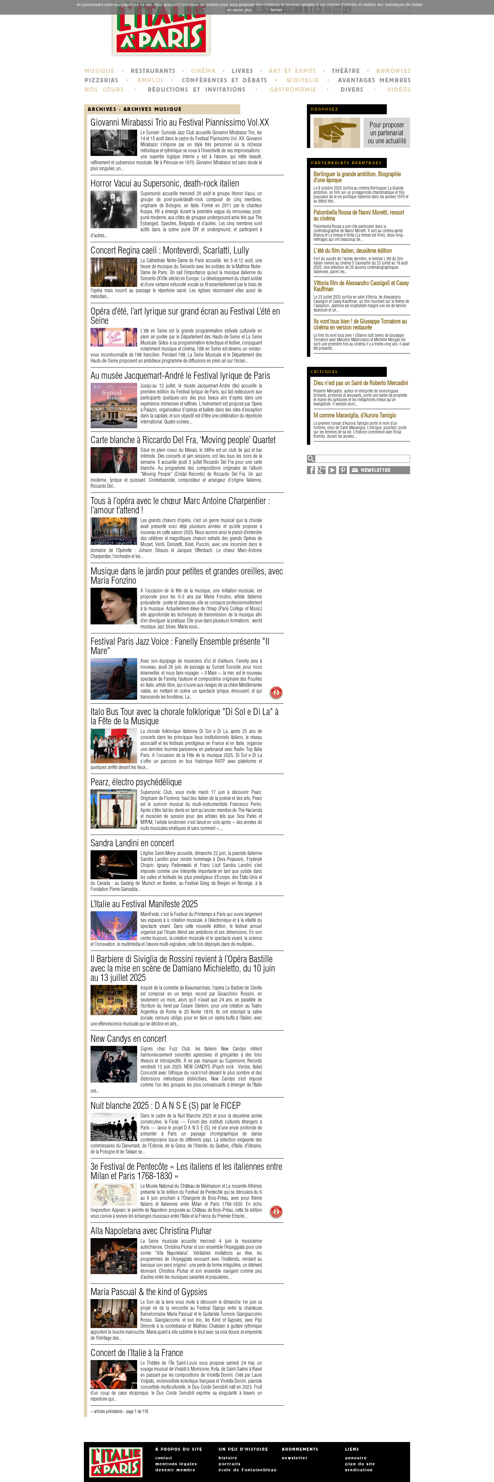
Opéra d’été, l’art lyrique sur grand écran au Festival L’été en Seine (185, 315)
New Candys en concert (128, 1038)
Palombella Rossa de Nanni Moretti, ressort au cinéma (359, 215)
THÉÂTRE (346, 71)
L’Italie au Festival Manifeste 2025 (144, 904)
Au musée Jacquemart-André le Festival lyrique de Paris (180, 375)
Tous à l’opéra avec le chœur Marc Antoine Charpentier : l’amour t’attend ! (180, 505)
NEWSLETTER (376, 470)
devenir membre (175, 1470)
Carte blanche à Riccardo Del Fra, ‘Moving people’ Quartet (183, 439)
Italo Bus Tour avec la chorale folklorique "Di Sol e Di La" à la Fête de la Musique (185, 716)
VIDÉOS (399, 89)
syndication (359, 1470)
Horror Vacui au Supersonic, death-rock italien (165, 183)
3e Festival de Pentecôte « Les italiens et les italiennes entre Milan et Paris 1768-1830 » (186, 1170)
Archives (102, 109)
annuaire (356, 1458)
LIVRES (242, 71)
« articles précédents (107, 1411)
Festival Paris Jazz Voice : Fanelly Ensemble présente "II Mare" (180, 645)
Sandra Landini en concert (132, 843)
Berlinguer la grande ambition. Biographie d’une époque (357, 177)
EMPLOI (150, 80)
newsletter (295, 1458)
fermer (276, 10)
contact (163, 1458)
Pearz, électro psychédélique (136, 782)
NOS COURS (104, 89)
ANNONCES (393, 71)
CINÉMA (203, 71)
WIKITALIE (303, 80)
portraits (230, 1464)
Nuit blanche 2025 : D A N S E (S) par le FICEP (166, 1105)
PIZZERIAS (102, 80)
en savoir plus (239, 10)
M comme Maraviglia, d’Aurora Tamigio (355, 415)
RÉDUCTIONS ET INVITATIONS (197, 89)
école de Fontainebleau (248, 1470)
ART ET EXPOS (292, 71)
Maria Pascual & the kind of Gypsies (149, 1291)
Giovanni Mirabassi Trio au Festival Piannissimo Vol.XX (180, 122)
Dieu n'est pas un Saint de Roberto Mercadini (361, 383)
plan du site (360, 1464)
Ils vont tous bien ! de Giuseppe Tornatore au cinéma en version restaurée (360, 324)
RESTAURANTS (153, 71)
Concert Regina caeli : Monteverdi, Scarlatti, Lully (170, 250)
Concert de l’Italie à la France (137, 1352)
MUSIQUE (100, 71)
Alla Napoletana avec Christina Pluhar (151, 1230)
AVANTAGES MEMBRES (374, 80)
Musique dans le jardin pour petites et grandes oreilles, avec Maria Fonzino (187, 575)
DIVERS (352, 89)
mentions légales (176, 1464)
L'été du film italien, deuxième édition (353, 251)
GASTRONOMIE (293, 89)
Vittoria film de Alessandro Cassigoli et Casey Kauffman (361, 286)
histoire (228, 1458)
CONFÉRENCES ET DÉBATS (224, 80)
